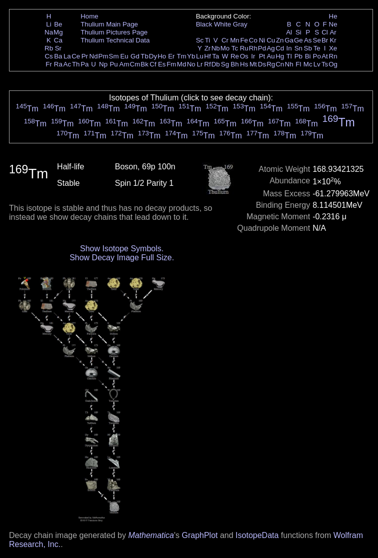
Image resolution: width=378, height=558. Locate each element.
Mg (58, 32)
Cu (270, 40)
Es (162, 64)
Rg (270, 64)
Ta (215, 56)
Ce (76, 56)
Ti (207, 40)
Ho (162, 56)
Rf (207, 64)
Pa (84, 64)
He (333, 16)
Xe (333, 48)
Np (103, 64)
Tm (181, 56)
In (289, 48)
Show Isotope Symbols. (122, 248)
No (191, 64)
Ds (262, 64)
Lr (200, 64)
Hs (244, 64)
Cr (225, 40)
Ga (289, 40)
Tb (144, 56)
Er (171, 56)
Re (234, 56)
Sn (298, 48)
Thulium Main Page (109, 24)
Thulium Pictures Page (114, 32)
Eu (124, 56)
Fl (298, 64)
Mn (235, 40)
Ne (333, 24)
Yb (191, 56)
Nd (94, 56)
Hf (207, 56)
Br (325, 40)
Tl (289, 56)
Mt (253, 64)
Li (48, 24)
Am (125, 64)
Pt (262, 56)
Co (253, 40)
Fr (49, 64)
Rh (253, 48)
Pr (85, 56)
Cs (48, 56)
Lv (317, 64)
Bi (308, 56)
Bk (144, 64)
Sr (58, 48)
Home (89, 16)
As (308, 40)
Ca (58, 40)
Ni (262, 40)
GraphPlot (200, 535)
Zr (207, 48)
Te (317, 48)
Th (76, 64)
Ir (253, 56)
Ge (298, 40)
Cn (280, 64)
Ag (270, 48)
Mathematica (151, 535)
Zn (280, 40)
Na (48, 32)
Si (299, 32)
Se (317, 40)
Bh (234, 64)
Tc (235, 48)
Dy (153, 56)
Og (333, 64)
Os (244, 56)
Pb (298, 56)
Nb (216, 48)
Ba (58, 56)
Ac (68, 64)
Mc (308, 64)
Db (216, 64)
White (222, 24)
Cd (280, 48)
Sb (308, 48)
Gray (240, 24)
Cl (325, 32)
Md (181, 64)
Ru (244, 48)
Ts (325, 64)
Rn (333, 56)
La (67, 56)
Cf (153, 64)
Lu (200, 56)
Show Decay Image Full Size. (122, 257)
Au (270, 56)
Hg (280, 56)
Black (204, 24)
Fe (244, 40)
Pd (262, 48)
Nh (289, 64)
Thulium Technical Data (115, 40)
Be (58, 24)
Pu (114, 64)
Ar (333, 32)
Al (289, 32)
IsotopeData (257, 535)
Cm (135, 64)
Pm (103, 56)
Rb (48, 48)
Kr (333, 40)
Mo (225, 48)
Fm (171, 64)
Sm (114, 56)
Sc (200, 40)
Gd (135, 56)
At (325, 56)
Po (317, 56)
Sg (225, 64)
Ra (58, 64)
